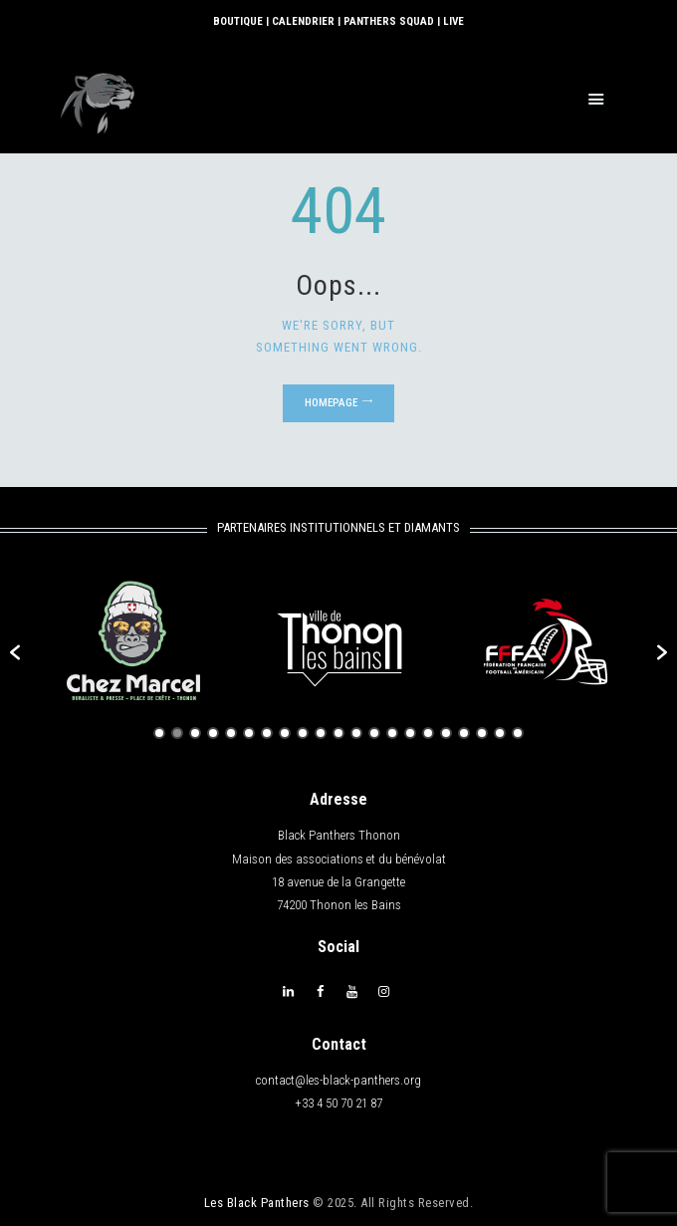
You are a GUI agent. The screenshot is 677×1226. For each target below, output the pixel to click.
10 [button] (321, 733)
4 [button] (213, 733)
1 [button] (159, 733)
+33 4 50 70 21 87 (338, 1103)
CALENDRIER (303, 21)
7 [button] (267, 733)
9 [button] (303, 733)
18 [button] (464, 733)
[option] (133, 642)
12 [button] (356, 733)
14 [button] (392, 733)
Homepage (331, 402)
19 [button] (482, 733)
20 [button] (500, 733)
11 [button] (338, 733)
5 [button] (231, 733)
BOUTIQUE (238, 21)
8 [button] (285, 733)
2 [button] (177, 733)
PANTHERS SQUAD (388, 21)
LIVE (453, 21)
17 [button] (446, 733)
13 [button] (374, 733)
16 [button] (428, 733)
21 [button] (518, 733)
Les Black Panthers (257, 1201)
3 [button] (195, 733)
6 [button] (249, 733)
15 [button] (410, 733)
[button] (15, 652)
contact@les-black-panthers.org (338, 1080)
